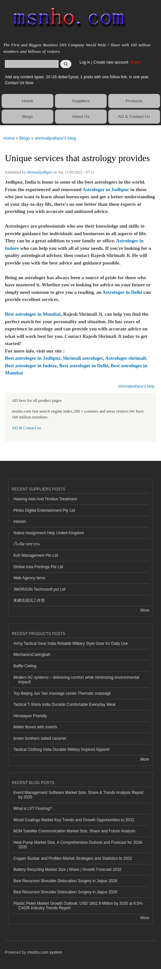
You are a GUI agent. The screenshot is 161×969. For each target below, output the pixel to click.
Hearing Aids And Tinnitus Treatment (45, 499)
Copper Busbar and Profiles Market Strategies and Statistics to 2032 (72, 858)
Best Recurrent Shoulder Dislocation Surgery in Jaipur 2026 (65, 881)
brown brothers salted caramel (39, 738)
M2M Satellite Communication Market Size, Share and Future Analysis (74, 831)
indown (19, 521)
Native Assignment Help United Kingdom (48, 533)
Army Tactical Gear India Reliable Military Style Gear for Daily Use (70, 643)
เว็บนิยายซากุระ (26, 544)
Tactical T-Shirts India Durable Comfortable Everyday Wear (64, 704)
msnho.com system (44, 952)
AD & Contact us (26, 428)
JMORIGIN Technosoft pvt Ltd (39, 589)
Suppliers (81, 100)
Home (27, 100)
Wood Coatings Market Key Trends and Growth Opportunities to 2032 (73, 820)
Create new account (111, 62)
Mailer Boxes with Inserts (35, 727)
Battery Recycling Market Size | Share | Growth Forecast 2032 (67, 869)
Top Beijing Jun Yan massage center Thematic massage (62, 693)
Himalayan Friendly (30, 716)
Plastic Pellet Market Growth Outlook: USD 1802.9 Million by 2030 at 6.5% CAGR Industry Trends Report (77, 905)
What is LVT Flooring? (32, 808)
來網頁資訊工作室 (29, 600)
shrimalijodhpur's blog (55, 138)
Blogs (27, 116)
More (144, 610)
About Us (80, 116)
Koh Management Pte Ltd (35, 555)
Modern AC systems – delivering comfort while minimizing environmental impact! (76, 679)
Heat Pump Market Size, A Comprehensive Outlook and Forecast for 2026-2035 (78, 844)
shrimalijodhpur (39, 172)
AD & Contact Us (134, 116)
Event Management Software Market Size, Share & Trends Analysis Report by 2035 (78, 794)
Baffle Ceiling (24, 666)
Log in (85, 62)
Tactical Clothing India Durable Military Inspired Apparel (61, 749)
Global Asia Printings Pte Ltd (38, 567)
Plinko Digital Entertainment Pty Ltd (44, 510)
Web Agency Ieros (29, 578)
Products (134, 100)
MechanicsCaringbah (31, 654)
